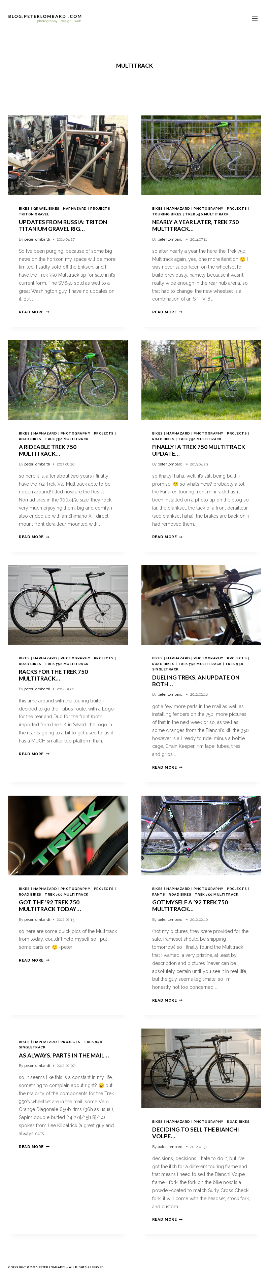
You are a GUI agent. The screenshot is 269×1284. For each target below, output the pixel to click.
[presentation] (68, 155)
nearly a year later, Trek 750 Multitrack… (195, 225)
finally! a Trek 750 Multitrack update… (198, 450)
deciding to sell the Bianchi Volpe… (195, 1133)
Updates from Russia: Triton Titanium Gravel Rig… (63, 225)
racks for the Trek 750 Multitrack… (53, 675)
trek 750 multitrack (207, 214)
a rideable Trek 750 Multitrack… (47, 450)
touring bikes (167, 214)
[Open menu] (254, 18)
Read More (34, 312)
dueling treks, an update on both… (195, 681)
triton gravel (34, 214)
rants (158, 894)
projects (100, 208)
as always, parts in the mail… (64, 1055)
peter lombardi (37, 239)
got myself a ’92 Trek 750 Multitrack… (190, 905)
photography (208, 208)
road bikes (30, 439)
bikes (24, 208)
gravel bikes (46, 208)
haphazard (75, 208)
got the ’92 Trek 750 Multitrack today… (50, 905)
